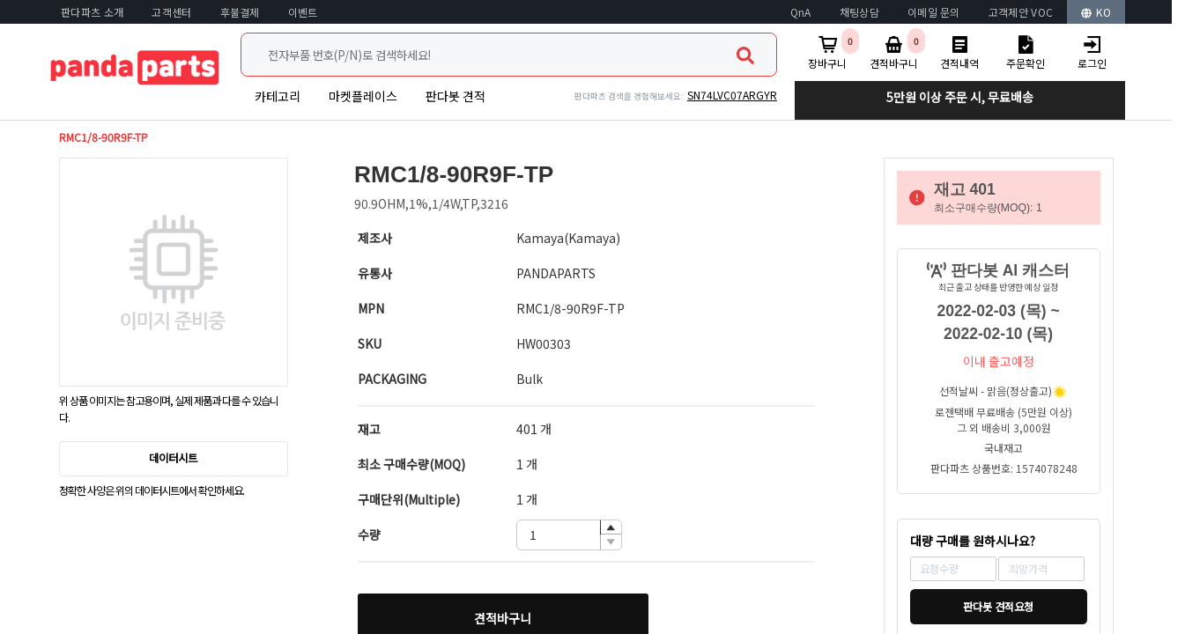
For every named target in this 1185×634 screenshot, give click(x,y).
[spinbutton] (569, 535)
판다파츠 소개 (92, 11)
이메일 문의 (933, 11)
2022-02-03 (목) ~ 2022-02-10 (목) (998, 322)
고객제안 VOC (1021, 11)
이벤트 (303, 11)
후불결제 (240, 11)
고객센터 (171, 11)
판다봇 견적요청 (998, 607)
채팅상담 (859, 11)
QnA (800, 11)
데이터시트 (173, 458)
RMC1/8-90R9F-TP (103, 137)
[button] (610, 527)
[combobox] (508, 54)
